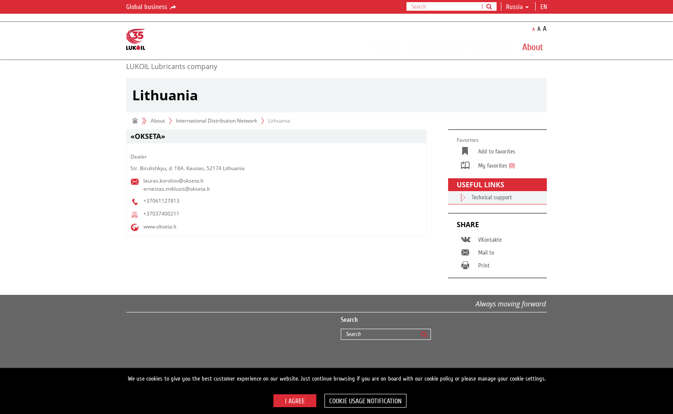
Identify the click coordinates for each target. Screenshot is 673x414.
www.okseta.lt (159, 226)
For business (491, 47)
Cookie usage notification (365, 401)
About (532, 47)
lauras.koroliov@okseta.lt (173, 180)
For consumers (434, 47)
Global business (151, 7)
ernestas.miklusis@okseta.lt (176, 189)
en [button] (544, 7)
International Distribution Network (216, 120)
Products (383, 47)
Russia (517, 7)
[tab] (276, 136)
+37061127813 (161, 201)
